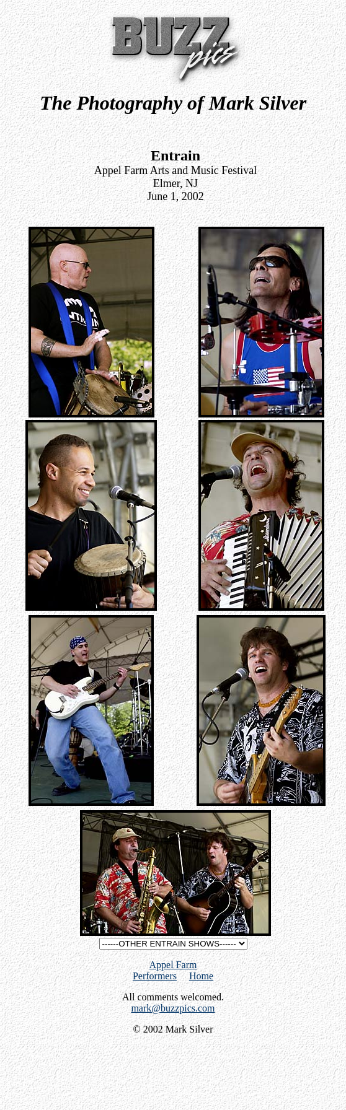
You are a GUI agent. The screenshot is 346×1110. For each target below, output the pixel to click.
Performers (155, 976)
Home (201, 976)
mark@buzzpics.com (173, 1008)
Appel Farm (173, 964)
